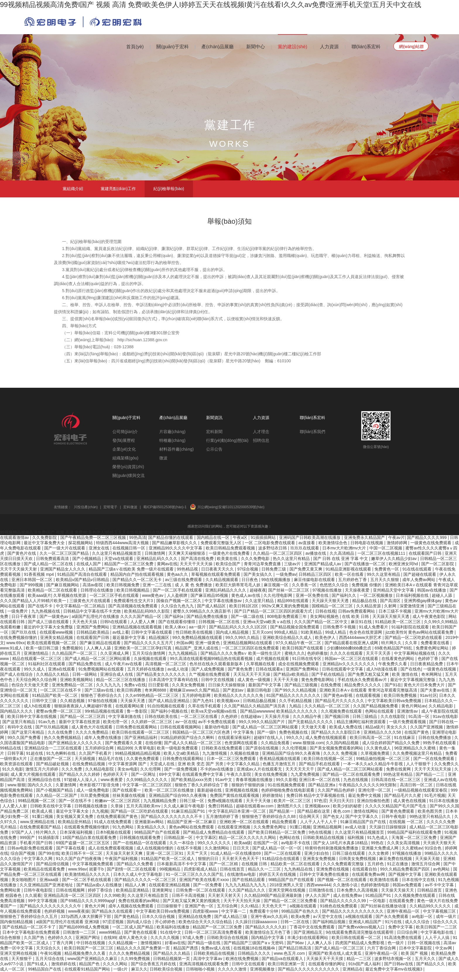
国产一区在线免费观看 (434, 758)
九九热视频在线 (46, 611)
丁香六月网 (63, 942)
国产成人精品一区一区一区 (277, 848)
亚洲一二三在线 (157, 584)
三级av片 (293, 563)
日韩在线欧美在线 (162, 716)
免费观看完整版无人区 (222, 542)
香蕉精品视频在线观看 (280, 758)
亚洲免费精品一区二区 (73, 685)
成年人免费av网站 (419, 579)
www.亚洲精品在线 (38, 821)
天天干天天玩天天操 (433, 769)
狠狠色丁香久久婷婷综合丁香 (202, 785)
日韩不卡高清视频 (189, 895)
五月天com (262, 632)
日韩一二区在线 (295, 921)
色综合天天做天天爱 (30, 685)
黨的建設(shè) (292, 46)
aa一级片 (198, 627)
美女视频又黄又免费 (75, 816)
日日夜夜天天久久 (218, 569)
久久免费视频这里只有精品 (418, 753)
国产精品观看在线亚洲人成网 (352, 642)
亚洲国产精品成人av (323, 563)
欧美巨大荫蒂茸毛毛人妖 (238, 584)
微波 (163, 458)
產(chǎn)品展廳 (217, 46)
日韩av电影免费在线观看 (30, 848)
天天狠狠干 (22, 958)
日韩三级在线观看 (349, 853)
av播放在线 (316, 553)
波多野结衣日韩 (273, 548)
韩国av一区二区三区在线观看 (352, 658)
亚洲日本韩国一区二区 (32, 579)
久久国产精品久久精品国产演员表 (255, 706)
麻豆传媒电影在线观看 (315, 579)
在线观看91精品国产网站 (87, 969)
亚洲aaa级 (50, 879)
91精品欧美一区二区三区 (398, 621)
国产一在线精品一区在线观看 (140, 842)
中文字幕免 (244, 732)
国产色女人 (333, 816)
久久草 (411, 642)
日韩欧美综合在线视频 (228, 937)
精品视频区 (159, 637)
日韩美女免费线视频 (358, 858)
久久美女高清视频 (404, 842)
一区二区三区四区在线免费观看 (251, 648)
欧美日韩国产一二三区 (436, 927)
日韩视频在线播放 (91, 806)
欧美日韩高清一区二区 (371, 737)
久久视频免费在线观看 (342, 711)
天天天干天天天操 (197, 563)
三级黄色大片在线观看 (90, 600)
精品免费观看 (285, 821)
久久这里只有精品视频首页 (117, 553)
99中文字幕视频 (43, 900)
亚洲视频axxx (318, 806)
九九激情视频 (215, 753)
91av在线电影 (445, 716)
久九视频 (100, 811)
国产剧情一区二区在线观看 (132, 869)
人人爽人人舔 (99, 648)
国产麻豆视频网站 (63, 584)
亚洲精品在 (352, 969)
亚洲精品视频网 (328, 827)
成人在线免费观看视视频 (111, 848)
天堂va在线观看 (119, 558)
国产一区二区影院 (438, 563)
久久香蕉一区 (305, 584)
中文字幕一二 (234, 911)
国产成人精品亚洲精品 (169, 700)
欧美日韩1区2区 (244, 606)
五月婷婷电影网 (197, 695)
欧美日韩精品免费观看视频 (231, 548)
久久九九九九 (109, 685)
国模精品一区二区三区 (333, 606)
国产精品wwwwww (257, 711)
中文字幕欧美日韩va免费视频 (395, 700)
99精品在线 (11, 748)
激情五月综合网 (426, 863)
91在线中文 (171, 932)
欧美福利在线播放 (174, 927)
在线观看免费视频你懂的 (87, 827)
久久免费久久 (446, 763)
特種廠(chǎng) (172, 440)
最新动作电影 (217, 727)
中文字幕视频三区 (440, 911)
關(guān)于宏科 (172, 46)
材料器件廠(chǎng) (176, 449)
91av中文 (224, 779)
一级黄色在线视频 (440, 669)
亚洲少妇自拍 (317, 853)
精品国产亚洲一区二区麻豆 (192, 821)
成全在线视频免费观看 (299, 663)
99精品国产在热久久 (300, 911)
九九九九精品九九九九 (246, 885)
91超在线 (35, 753)
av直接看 (307, 542)
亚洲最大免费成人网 (381, 848)
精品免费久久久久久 (363, 685)
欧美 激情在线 (405, 674)
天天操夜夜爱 (358, 590)
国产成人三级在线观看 (49, 621)
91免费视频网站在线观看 (101, 669)
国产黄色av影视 (338, 695)
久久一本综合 (182, 842)
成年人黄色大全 (133, 937)
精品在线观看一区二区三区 (37, 658)
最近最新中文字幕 (129, 637)
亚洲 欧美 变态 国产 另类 (201, 763)
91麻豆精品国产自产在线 (363, 821)
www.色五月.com (290, 953)
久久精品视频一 (123, 942)
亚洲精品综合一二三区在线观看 (53, 748)
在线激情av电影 (242, 874)
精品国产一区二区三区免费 (129, 563)
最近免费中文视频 (365, 795)
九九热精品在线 (299, 869)
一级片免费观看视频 (408, 721)
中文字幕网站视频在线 (415, 653)
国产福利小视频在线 (170, 711)
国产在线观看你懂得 (177, 621)
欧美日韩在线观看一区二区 (357, 937)
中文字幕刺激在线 (125, 716)
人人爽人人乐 (320, 942)
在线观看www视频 (57, 632)
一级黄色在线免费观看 (431, 542)
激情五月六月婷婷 (42, 769)
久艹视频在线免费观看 (210, 674)
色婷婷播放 (317, 653)
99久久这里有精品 (384, 574)
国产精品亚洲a (322, 785)
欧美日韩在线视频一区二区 (329, 758)
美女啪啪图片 (24, 879)
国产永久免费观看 (393, 916)
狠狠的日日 (209, 858)
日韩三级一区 (192, 800)
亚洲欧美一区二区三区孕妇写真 (143, 648)
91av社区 (428, 695)
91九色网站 (123, 827)
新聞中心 (255, 46)
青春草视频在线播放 (255, 779)
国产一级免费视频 (181, 769)
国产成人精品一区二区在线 (49, 563)
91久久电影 (12, 769)
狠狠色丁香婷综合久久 (102, 695)
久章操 (117, 806)
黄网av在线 (167, 563)
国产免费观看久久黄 (124, 742)
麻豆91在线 (362, 621)
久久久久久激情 (233, 969)
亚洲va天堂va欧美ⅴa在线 (267, 621)
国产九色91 (204, 700)
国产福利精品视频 (330, 921)
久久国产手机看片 (96, 753)
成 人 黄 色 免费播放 (194, 584)
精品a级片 (374, 727)
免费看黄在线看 (436, 642)
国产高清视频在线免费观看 (133, 606)
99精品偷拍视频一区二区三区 (383, 758)
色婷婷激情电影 (376, 885)
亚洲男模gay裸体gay (423, 600)
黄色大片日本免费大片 (425, 685)
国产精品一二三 (431, 774)
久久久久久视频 (165, 937)
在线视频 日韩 (255, 863)
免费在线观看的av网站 (139, 900)
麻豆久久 (139, 969)
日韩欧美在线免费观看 (222, 748)
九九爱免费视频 (306, 774)
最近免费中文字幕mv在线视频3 (394, 969)
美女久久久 (397, 727)
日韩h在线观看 (114, 621)
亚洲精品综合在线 (45, 779)
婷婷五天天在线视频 (278, 874)
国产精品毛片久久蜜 (403, 795)
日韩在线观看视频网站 (181, 727)
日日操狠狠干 (170, 906)
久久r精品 (250, 906)
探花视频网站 (81, 542)
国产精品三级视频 (301, 685)
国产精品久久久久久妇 (266, 927)
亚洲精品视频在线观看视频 (137, 627)
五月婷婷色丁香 (353, 579)
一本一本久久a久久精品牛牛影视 (373, 763)
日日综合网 (408, 932)
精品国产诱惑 (186, 948)
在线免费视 (331, 685)
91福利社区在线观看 (47, 663)
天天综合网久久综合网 (37, 679)
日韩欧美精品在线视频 (324, 837)
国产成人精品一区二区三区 (340, 948)
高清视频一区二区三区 (166, 663)
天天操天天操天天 (398, 890)
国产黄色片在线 (22, 553)
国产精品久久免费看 (136, 863)
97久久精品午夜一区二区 (299, 642)
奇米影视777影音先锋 (99, 785)
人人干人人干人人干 (319, 821)
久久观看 (33, 895)
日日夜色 (250, 579)
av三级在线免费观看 (184, 579)
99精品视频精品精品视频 (138, 753)
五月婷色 (376, 863)
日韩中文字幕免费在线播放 (324, 874)
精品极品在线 (365, 600)
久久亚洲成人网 (115, 653)
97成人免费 (194, 937)
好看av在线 (175, 942)
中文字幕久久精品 (244, 763)
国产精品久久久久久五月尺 (149, 642)
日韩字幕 (15, 753)
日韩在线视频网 (71, 890)
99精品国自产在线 (45, 969)
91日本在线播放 (443, 800)
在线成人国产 (89, 563)
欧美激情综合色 (333, 542)
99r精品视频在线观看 (105, 711)
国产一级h (267, 732)
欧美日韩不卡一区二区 (82, 853)
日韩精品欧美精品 (93, 632)
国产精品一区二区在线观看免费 (352, 774)
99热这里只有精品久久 (431, 816)
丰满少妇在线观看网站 (308, 937)
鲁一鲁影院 (137, 711)
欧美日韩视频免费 (124, 584)
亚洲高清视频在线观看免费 (204, 963)
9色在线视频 (321, 832)
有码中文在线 (20, 727)
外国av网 (184, 642)
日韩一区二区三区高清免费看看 (213, 932)
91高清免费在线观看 (403, 937)
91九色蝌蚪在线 (61, 753)
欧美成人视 (43, 811)
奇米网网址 (432, 674)
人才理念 (261, 431)
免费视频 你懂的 (367, 584)
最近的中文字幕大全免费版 (49, 627)
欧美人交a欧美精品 (182, 753)
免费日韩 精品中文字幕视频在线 (316, 795)
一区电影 (378, 900)
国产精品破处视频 (53, 763)
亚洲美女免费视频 (320, 858)
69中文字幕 (169, 774)
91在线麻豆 (405, 737)
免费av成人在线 (216, 948)
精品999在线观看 (293, 600)
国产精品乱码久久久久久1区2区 (238, 627)
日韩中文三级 (45, 700)
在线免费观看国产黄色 (118, 816)
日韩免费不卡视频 (340, 627)
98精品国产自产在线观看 (157, 832)
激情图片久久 (290, 806)
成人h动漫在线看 (382, 669)
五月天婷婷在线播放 (146, 669)
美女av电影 (127, 769)
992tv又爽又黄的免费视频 (286, 606)
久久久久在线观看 (347, 653)
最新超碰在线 (210, 790)
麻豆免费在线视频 (396, 858)
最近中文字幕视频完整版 (413, 679)
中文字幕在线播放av (224, 600)
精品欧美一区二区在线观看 (295, 863)
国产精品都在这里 (314, 811)
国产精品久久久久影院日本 (336, 732)
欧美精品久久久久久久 (297, 711)
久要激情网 (66, 785)
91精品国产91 (378, 895)
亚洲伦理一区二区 (375, 790)
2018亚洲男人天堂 (287, 885)
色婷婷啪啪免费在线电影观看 (288, 790)
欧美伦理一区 (116, 721)
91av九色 (47, 721)
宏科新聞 (214, 431)
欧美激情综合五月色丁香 (268, 932)
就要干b (97, 869)
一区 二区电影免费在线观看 (270, 542)
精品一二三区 (359, 958)
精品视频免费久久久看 (85, 953)
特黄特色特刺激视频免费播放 (332, 848)
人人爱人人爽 (143, 621)
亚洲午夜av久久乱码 (270, 916)
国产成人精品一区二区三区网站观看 (98, 658)
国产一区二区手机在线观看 (178, 590)
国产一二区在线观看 (283, 853)
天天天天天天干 (300, 769)
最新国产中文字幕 (265, 685)
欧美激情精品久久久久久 (88, 874)
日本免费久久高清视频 (358, 890)
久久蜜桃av (412, 848)
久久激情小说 (346, 885)
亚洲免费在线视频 (333, 869)
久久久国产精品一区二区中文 (321, 621)
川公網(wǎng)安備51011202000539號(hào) (230, 507)
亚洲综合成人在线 (117, 674)
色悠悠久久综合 (335, 584)
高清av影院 (94, 584)
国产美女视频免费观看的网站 (337, 748)
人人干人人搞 (438, 937)
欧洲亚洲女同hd (404, 563)
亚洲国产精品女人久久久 (63, 569)
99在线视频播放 (276, 579)
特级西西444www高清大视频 (123, 542)
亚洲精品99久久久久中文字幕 (176, 548)
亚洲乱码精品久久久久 (226, 590)
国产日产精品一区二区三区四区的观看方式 (273, 611)
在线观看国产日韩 (426, 553)
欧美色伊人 (326, 637)
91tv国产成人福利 (365, 963)
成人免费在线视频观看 (326, 737)
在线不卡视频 (190, 848)
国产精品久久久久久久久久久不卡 (172, 816)
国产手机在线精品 (328, 674)
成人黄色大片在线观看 (92, 727)
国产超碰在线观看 (420, 574)
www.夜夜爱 (112, 779)
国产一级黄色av (55, 616)
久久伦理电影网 (278, 595)
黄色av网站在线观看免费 (431, 632)
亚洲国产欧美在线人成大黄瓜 (335, 953)
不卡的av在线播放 (217, 769)
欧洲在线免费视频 (243, 958)
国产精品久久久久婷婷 (80, 774)
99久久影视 (286, 779)
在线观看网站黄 (130, 706)
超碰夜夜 (258, 590)
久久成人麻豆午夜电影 (185, 806)
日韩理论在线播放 (97, 590)
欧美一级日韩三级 (43, 648)
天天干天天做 (286, 679)
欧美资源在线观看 (17, 763)
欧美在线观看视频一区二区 (52, 642)
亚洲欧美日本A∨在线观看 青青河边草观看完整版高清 (368, 690)
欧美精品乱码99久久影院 (147, 611)
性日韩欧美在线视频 (195, 632)
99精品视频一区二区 (37, 800)
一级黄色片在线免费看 (230, 553)
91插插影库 (49, 837)
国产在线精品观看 (249, 879)
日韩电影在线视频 (367, 542)
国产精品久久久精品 (172, 953)
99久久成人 (35, 669)
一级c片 (121, 969)
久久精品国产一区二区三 (75, 653)
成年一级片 (447, 916)
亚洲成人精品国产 (366, 921)
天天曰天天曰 (342, 800)
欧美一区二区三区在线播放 (170, 790)
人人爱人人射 (15, 806)
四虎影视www (206, 911)
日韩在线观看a (270, 669)
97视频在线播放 (327, 590)
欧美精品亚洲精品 (133, 890)
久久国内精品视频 (343, 742)
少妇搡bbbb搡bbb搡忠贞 (349, 648)
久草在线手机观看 (205, 706)
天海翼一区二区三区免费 (414, 837)
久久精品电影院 (100, 769)
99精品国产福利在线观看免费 (414, 832)
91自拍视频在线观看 (166, 706)
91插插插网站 (264, 537)
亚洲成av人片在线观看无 (260, 769)
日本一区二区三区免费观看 (232, 758)
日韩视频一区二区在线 (219, 621)
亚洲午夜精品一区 (404, 911)
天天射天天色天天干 (241, 858)
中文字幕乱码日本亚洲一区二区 (237, 811)
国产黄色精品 (127, 916)
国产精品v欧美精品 (291, 674)
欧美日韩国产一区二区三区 (89, 948)
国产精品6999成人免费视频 (84, 927)
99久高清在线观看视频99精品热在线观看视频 (212, 658)
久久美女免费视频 (189, 685)
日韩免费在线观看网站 (137, 727)
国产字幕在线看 (71, 848)
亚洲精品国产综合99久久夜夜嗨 (291, 753)
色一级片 (396, 942)
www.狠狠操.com (308, 742)
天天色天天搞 (85, 621)
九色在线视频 (356, 779)
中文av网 (444, 948)
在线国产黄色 (417, 732)
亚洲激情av (408, 711)
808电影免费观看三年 (287, 616)
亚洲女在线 (99, 548)
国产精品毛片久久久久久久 (340, 700)
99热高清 (137, 537)
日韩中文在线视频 (218, 679)
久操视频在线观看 (151, 658)
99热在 (378, 842)
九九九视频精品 (183, 653)
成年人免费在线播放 (103, 737)
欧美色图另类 (430, 811)
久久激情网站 (217, 848)
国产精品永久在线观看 (113, 911)
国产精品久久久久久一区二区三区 (145, 879)
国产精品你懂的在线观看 (171, 537)
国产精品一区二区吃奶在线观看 (414, 637)
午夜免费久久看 (393, 663)
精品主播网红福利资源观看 (362, 721)
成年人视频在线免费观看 (131, 906)
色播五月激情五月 (280, 763)
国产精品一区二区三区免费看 (291, 900)
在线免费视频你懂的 (19, 637)
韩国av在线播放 (432, 590)
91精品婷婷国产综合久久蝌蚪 (188, 737)
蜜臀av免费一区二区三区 (59, 711)
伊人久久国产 (318, 895)
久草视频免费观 (376, 753)
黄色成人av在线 (246, 595)
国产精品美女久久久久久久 (161, 674)
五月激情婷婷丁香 (223, 816)
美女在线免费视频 (271, 774)
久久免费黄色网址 (270, 827)
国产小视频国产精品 (55, 790)
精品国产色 (90, 963)
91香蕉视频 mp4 (39, 574)
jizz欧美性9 (396, 632)
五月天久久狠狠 (385, 579)
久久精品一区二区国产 (57, 795)
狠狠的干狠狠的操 (249, 785)
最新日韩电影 (260, 690)
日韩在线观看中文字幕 (343, 669)
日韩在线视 (325, 611)
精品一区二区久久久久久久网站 (248, 837)
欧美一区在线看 (350, 574)
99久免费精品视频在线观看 (197, 637)
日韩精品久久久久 (255, 953)
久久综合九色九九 (178, 606)
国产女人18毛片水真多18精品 (341, 842)
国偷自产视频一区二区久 (179, 600)
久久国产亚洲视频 (427, 727)
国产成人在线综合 (17, 674)
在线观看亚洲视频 (234, 827)
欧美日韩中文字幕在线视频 (32, 716)
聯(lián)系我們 (312, 431)
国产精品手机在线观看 (320, 763)
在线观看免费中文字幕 (203, 774)
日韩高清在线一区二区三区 (396, 779)
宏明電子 (110, 507)
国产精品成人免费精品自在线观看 (214, 832)
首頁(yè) (135, 46)
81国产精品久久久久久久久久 (293, 695)
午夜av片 (396, 537)
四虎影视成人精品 (201, 869)
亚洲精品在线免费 (195, 916)
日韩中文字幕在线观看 (152, 632)
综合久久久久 (445, 921)
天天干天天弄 (379, 653)
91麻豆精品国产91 (188, 811)
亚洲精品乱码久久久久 (157, 558)
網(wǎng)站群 (411, 46)
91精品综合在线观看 (281, 858)
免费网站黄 (11, 890)
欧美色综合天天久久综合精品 (206, 921)
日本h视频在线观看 (114, 832)
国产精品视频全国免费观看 (295, 627)
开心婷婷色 (166, 921)
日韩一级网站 (85, 674)
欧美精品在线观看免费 (45, 869)
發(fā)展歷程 (123, 440)
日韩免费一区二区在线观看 (201, 890)
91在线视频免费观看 (287, 785)
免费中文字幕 (401, 927)
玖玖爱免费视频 (95, 795)
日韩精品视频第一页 (172, 958)
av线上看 (120, 632)
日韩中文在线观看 (249, 963)
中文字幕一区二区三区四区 (147, 785)
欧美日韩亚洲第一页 (287, 963)
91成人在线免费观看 (113, 821)
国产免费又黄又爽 (306, 569)
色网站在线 (290, 837)
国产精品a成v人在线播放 (99, 885)
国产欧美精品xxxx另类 (192, 779)
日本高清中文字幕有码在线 (174, 679)
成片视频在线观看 (273, 658)
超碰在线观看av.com (255, 806)
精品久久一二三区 (265, 869)
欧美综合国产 (229, 563)
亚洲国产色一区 (200, 906)
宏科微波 (130, 507)
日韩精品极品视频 (260, 700)
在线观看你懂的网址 (327, 963)
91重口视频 (43, 816)
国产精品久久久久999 (427, 537)
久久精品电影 (441, 706)
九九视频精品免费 (160, 800)
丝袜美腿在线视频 (129, 795)
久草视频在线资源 (70, 595)
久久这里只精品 (260, 600)
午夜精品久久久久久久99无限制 (368, 785)
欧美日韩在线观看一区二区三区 (141, 732)
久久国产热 (34, 937)
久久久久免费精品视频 (130, 953)
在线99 (110, 937)
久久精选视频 (73, 700)
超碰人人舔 (442, 595)
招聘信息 (261, 440)
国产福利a (174, 616)
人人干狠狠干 (419, 763)
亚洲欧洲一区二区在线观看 (245, 821)
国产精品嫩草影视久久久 (175, 542)
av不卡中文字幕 (440, 885)
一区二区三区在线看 (200, 716)
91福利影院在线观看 (410, 627)
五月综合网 (228, 906)
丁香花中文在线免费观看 (313, 927)
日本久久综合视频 (159, 916)
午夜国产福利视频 (122, 858)
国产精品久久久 (431, 963)
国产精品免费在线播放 (207, 616)
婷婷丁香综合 (101, 890)
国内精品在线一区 (214, 537)
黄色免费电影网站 (318, 679)
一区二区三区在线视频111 (381, 553)
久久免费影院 (45, 537)
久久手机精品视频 (296, 700)
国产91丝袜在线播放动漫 (384, 906)
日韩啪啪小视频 (201, 969)
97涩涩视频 (113, 921)
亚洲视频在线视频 (242, 790)
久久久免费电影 (256, 558)
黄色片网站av (413, 706)
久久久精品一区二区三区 (327, 706)
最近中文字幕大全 (73, 811)
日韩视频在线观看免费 (140, 837)
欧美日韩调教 (130, 690)
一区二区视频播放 (377, 595)
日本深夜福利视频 (77, 832)
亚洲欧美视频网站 (77, 679)
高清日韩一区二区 (417, 785)
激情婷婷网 (397, 542)
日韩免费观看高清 (53, 558)
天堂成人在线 (163, 763)
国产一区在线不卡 (76, 800)
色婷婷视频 (55, 911)
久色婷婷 (230, 716)
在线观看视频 (368, 695)
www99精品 (110, 932)
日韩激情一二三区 (80, 932)
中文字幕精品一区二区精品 (81, 606)
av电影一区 (423, 916)
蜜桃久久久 (295, 653)
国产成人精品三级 (231, 916)
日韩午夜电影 (394, 816)
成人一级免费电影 (93, 790)
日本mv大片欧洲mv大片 (344, 548)
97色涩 (320, 800)
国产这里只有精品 (19, 721)
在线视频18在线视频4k (254, 948)
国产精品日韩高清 (295, 948)
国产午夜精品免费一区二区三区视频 (93, 537)
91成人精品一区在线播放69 (236, 853)
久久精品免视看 (276, 742)
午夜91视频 (51, 953)
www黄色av (153, 595)
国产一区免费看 (208, 885)
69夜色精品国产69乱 (394, 648)
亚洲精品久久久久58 (383, 732)
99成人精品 (336, 632)
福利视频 (356, 837)
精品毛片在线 (111, 758)
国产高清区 (391, 600)
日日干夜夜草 (24, 616)
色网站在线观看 (380, 711)
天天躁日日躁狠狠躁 (388, 827)
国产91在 (393, 685)
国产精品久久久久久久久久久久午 (51, 906)
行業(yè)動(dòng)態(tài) (227, 440)
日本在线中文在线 (419, 879)
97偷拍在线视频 (103, 700)
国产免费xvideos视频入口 (362, 927)
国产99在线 (48, 853)
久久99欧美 (114, 895)
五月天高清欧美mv (144, 806)
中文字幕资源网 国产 (128, 763)
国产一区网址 (144, 774)
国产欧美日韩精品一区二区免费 (277, 832)
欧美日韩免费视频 (401, 695)
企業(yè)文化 (124, 449)
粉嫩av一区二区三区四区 (118, 800)
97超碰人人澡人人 (81, 779)
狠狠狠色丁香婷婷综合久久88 (269, 816)
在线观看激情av (15, 537)
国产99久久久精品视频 (296, 690)
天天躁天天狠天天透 (331, 600)
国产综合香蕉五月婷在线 (154, 963)
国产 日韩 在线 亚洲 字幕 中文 (341, 558)
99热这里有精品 (398, 774)
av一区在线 (185, 721)
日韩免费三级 (274, 569)
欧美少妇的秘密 (348, 806)
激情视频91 (151, 942)
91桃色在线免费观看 (339, 906)
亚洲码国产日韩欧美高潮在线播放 (310, 537)
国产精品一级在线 (205, 942)
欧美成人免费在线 (346, 727)
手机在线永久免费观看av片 (363, 679)
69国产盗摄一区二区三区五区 (83, 842)
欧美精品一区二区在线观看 (53, 590)
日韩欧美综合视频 (167, 969)
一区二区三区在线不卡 (61, 690)
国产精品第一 (282, 811)
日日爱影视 (159, 685)
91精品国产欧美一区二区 (55, 695)
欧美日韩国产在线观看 (303, 648)
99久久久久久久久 (215, 842)
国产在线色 (410, 669)
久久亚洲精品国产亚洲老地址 (47, 885)
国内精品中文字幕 (268, 937)
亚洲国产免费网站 (93, 627)
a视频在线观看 (304, 906)
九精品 (295, 706)
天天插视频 (85, 758)
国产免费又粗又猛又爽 (369, 674)
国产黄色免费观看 (398, 811)
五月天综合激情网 (149, 653)
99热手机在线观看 (440, 742)
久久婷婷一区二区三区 (152, 721)
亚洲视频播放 (263, 969)
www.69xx (15, 642)
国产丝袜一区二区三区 (289, 590)
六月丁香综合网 (382, 948)
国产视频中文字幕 (405, 874)
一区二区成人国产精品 (133, 927)
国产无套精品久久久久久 (311, 721)
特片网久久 (392, 642)
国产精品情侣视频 (53, 863)
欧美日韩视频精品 (133, 590)
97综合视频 (248, 569)
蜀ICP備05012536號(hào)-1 (164, 507)
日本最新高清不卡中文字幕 (182, 863)
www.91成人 (12, 648)
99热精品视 (188, 569)
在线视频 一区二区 (406, 821)
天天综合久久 (49, 948)
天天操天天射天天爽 (125, 853)
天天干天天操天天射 (19, 569)
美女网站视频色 (325, 616)
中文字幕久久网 (39, 858)
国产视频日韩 (337, 716)
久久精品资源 (369, 606)
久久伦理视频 (295, 748)
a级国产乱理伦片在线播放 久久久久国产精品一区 (117, 616)
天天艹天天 (197, 853)
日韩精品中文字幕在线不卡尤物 (92, 611)
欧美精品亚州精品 (75, 821)
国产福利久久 (344, 595)
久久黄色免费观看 (143, 758)
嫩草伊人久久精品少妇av (394, 558)
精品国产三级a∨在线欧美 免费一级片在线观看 (132, 569)
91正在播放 (398, 863)
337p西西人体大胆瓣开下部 (86, 916)
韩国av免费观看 (408, 885)
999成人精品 (286, 632)
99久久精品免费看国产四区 (405, 869)
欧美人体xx (176, 627)
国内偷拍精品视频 (17, 921)
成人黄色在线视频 (410, 800)
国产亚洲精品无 (308, 932)
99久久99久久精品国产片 (262, 721)
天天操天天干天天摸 (325, 958)
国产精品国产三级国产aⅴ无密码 (254, 942)
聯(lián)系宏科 (366, 46)
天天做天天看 (314, 727)
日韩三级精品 (365, 716)
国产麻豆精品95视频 (210, 595)
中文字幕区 (206, 837)
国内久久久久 (40, 785)
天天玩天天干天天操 (252, 674)
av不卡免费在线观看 (217, 721)
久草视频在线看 (261, 663)
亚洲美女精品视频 (57, 637)
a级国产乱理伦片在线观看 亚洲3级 (68, 921)
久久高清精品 (342, 553)
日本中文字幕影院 (416, 948)
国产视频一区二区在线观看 (342, 879)
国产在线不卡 (41, 606)
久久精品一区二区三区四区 (278, 553)
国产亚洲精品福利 (141, 737)
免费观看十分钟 (264, 911)
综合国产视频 (23, 853)
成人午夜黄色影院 (429, 616)
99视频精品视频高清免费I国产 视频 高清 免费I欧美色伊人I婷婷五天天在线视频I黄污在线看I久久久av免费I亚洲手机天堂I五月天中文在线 (210, 4)
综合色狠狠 (11, 937)
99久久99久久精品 (242, 637)
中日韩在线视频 (91, 942)
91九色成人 (378, 837)
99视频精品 (170, 869)
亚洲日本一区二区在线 (320, 779)
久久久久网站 (116, 963)
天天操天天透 (133, 700)
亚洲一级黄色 (208, 642)
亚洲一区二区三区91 (165, 853)
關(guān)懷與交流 (128, 475)
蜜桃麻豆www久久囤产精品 (194, 690)
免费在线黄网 (399, 769)
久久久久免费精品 (92, 732)
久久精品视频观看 (222, 579)
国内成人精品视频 (233, 632)
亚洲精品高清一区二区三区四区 (73, 895)
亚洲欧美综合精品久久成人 (288, 637)
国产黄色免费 (241, 669)
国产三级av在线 (100, 690)
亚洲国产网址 (88, 937)
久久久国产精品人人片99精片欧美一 (33, 600)
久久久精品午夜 (308, 716)
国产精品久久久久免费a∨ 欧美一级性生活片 (241, 653)
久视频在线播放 (245, 753)
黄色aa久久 (178, 574)
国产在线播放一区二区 (366, 563)
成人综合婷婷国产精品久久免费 (391, 742)
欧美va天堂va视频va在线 (214, 711)
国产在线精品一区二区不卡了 (29, 927)
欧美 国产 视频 (415, 953)
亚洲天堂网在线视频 (287, 890)
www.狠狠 (16, 785)
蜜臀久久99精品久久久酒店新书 (202, 611)
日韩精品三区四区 (316, 574)
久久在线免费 (60, 732)
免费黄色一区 (387, 569)
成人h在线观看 (38, 706)
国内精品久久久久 (17, 711)
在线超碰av (252, 716)
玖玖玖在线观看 (305, 548)
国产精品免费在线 (85, 663)
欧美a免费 (301, 916)
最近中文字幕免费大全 (45, 542)
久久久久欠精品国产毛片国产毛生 (396, 806)
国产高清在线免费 (198, 558)
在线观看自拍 (365, 869)
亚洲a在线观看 (62, 669)
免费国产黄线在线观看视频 (235, 795)
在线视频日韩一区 (129, 548)
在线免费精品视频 (89, 763)
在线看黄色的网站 (398, 658)
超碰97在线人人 (269, 737)
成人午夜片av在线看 (124, 663)
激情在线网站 (366, 811)
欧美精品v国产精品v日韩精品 (83, 579)
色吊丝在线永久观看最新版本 (216, 663)
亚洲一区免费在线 (313, 595)
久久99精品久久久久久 (147, 779)
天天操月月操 (277, 716)
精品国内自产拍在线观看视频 (137, 574)
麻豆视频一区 (277, 584)
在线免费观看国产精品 (41, 827)
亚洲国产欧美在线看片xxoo (204, 879)
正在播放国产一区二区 (51, 758)
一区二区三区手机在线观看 (115, 595)
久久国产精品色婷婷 (337, 790)
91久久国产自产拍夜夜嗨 (79, 858)
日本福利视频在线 (413, 595)
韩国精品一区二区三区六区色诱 (201, 732)
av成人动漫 (178, 669)
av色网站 (442, 869)
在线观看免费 (402, 900)
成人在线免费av (348, 895)
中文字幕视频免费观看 (93, 863)
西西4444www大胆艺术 (361, 637)
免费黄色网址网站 (433, 648)
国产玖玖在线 (24, 632)
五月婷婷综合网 (100, 748)
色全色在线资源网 (366, 632)
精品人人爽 (136, 885)
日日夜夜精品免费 (427, 663)
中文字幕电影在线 (438, 932)
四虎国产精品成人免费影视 (360, 942)
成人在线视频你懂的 (155, 848)
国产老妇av (234, 690)
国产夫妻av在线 (435, 690)
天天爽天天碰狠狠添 (187, 553)
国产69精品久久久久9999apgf (88, 900)
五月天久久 (425, 958)
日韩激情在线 (322, 890)
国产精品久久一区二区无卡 (137, 579)
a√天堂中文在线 (328, 916)
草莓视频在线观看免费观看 (216, 574)
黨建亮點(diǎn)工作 (118, 188)
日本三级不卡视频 (395, 611)
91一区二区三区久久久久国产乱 (195, 874)
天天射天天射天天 (225, 895)
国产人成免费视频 (208, 669)
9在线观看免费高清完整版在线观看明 (360, 932)
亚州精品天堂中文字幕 (394, 590)
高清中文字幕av (208, 958)
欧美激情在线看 (385, 879)
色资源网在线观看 (241, 742)
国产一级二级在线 (248, 616)
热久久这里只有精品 (292, 558)
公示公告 (214, 449)
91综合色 (434, 848)
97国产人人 (22, 832)
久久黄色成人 (379, 748)
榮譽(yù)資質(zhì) (128, 466)
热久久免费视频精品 (63, 737)
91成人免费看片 (374, 627)
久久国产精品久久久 (247, 890)
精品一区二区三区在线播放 (121, 679)
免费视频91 (73, 648)
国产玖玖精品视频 (52, 727)
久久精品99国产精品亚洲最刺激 (273, 895)
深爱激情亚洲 (412, 606)
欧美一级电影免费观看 (178, 748)
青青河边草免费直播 (263, 563)
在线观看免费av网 (369, 874)
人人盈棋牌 (178, 595)
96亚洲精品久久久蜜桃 (415, 748)
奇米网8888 (156, 690)
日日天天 (241, 848)
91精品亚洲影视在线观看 (349, 569)
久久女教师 (379, 853)
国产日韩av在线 (399, 963)
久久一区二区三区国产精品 (65, 553)
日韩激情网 (155, 553)
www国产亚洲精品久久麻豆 (92, 958)
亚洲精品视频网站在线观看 (248, 642)
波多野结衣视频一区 (393, 958)
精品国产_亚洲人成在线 (197, 648)
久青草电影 (144, 748)
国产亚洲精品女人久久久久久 (75, 742)
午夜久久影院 (239, 774)
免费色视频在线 (294, 732)
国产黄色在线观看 (141, 932)
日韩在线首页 (233, 869)
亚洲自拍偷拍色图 (374, 800)
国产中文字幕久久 (362, 816)
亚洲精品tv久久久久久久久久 (349, 663)
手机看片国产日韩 (37, 842)
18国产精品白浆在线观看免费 (89, 837)
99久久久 (294, 737)
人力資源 (329, 46)
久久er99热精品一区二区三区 (152, 695)
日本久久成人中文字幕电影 (138, 874)
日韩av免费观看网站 (357, 611)
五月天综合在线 (50, 958)
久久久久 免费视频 (340, 753)
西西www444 (318, 885)
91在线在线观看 (418, 569)
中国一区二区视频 (386, 548)
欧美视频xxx (229, 700)
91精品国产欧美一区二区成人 (168, 858)
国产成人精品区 (212, 606)
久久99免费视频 (136, 958)
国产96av (296, 942)
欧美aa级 (242, 842)
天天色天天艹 (274, 906)
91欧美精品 (312, 632)
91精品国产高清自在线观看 (82, 574)
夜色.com (342, 811)
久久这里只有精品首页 (148, 895)
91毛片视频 (435, 795)
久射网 (391, 606)
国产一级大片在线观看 (65, 548)
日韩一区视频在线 (424, 942)
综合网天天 (310, 816)
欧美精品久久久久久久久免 (239, 695)
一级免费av (286, 574)
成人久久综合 (418, 921)
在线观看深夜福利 (235, 737)
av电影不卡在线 (296, 842)
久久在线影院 (393, 716)
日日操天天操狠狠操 (227, 685)
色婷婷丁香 (428, 658)
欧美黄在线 (228, 558)
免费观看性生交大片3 (134, 600)
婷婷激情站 (273, 795)
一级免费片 (18, 611)
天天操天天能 (428, 858)
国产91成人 (38, 963)
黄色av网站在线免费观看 (192, 827)
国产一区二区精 (224, 863)
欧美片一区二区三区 (293, 800)
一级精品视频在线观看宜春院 (421, 790)
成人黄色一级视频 (254, 679)
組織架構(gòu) (125, 458)
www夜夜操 (78, 911)
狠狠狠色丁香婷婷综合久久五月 (29, 916)
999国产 (28, 837)
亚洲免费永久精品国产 (365, 537)
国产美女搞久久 (258, 574)
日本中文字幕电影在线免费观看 (31, 932)
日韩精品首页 (430, 890)
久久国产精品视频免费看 (376, 706)
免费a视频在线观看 (226, 800)
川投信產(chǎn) (85, 507)
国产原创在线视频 (263, 748)
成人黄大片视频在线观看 (34, 774)
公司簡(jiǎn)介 (125, 431)
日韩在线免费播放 (435, 737)
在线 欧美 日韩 (356, 616)
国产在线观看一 (127, 790)
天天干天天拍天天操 (242, 900)
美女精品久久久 (152, 827)
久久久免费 (72, 769)
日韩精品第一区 (179, 837)
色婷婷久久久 (60, 937)
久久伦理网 (151, 769)
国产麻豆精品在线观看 (101, 642)
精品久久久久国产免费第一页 (144, 948)
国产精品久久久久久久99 (343, 900)
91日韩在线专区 (307, 658)
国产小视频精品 (87, 558)
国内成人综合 (140, 921)
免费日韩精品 (221, 806)
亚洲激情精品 (36, 653)
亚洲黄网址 (163, 890)
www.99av (77, 869)
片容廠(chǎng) (172, 431)
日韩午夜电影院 (39, 890)
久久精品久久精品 (53, 674)
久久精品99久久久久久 (431, 906)
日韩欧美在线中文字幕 (51, 806)
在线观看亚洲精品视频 (170, 885)
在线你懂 (153, 742)
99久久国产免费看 (24, 737)
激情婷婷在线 (64, 963)
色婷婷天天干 (116, 774)
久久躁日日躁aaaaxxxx (256, 921)
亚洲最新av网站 (150, 821)
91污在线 (394, 921)
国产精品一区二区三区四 (83, 716)
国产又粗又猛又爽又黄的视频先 (192, 900)
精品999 (124, 748)
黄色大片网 (95, 906)
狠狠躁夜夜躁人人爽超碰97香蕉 (83, 706)
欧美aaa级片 (39, 595)
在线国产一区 (266, 842)
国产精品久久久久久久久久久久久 (353, 911)
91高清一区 (419, 716)
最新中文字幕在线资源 (80, 721)
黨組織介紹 (73, 188)
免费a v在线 (135, 685)
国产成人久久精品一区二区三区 (193, 742)
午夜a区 (241, 537)
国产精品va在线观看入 (283, 958)
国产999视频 (32, 584)
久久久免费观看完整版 (344, 863)
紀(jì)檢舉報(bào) (168, 188)
